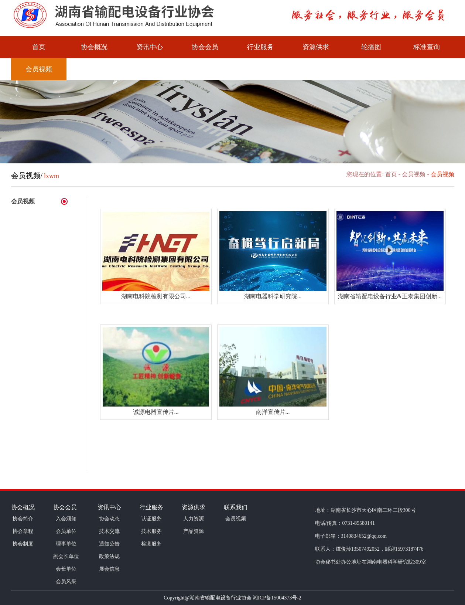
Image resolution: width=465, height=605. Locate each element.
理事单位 (66, 544)
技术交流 (109, 531)
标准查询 (426, 47)
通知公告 (109, 544)
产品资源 (193, 531)
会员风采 (66, 581)
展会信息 (109, 569)
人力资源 (193, 518)
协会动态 (109, 518)
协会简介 (23, 518)
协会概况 (94, 47)
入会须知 (66, 518)
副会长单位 (66, 556)
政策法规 (109, 556)
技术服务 (151, 531)
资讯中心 (149, 47)
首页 (38, 47)
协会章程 (23, 531)
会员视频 (38, 69)
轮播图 (371, 47)
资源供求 (315, 47)
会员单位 (66, 531)
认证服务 (151, 518)
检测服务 (151, 544)
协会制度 (23, 544)
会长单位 (66, 569)
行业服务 (260, 47)
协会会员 (205, 47)
